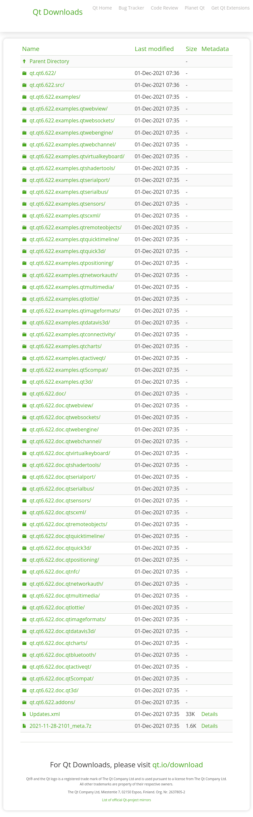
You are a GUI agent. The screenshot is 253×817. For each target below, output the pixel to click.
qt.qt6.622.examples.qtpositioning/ (72, 263)
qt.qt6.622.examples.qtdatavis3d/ (70, 322)
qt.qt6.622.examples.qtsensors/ (67, 203)
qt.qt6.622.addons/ (52, 702)
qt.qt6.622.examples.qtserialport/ (70, 180)
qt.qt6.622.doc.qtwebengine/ (64, 429)
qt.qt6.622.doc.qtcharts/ (58, 643)
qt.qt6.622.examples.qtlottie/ (64, 298)
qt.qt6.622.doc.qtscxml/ (58, 512)
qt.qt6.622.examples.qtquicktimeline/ (74, 239)
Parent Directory (49, 61)
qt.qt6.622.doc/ (48, 393)
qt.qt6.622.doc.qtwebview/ (61, 405)
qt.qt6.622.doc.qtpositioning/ (64, 559)
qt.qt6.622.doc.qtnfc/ (55, 571)
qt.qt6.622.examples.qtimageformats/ (75, 310)
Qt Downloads (58, 12)
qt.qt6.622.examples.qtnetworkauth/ (74, 275)
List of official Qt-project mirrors (126, 800)
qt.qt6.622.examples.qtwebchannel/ (73, 144)
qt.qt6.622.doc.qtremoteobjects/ (68, 524)
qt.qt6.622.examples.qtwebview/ (69, 108)
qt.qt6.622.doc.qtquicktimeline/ (67, 536)
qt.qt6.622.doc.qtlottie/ (57, 607)
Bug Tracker (131, 8)
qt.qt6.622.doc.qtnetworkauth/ (66, 583)
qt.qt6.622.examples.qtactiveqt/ (68, 358)
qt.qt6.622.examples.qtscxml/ (65, 215)
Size (191, 48)
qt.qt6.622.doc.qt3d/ (54, 690)
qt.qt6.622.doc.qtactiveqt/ (61, 666)
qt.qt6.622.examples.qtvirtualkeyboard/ (77, 156)
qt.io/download (177, 764)
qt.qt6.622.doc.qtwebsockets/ (65, 417)
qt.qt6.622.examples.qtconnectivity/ (73, 334)
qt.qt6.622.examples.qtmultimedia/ (72, 287)
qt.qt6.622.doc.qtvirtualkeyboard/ (70, 453)
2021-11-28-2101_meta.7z (61, 725)
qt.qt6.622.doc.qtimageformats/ (68, 619)
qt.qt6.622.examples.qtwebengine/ (71, 132)
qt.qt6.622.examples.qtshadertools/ (72, 168)
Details (209, 714)
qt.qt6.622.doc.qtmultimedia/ (65, 595)
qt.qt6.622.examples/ (55, 96)
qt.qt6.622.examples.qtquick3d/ (68, 251)
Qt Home (102, 8)
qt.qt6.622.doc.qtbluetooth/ (63, 654)
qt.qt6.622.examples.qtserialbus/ (69, 191)
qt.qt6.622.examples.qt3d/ (61, 381)
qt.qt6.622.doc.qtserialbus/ (62, 488)
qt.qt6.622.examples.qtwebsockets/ (72, 120)
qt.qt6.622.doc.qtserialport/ (63, 476)
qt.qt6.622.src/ (47, 85)
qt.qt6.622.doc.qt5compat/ (62, 678)
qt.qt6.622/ (43, 73)
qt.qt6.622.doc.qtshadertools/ (65, 465)
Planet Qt (195, 8)
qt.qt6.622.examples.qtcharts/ (66, 346)
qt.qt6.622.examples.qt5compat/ (69, 369)
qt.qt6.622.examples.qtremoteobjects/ (76, 227)
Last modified (154, 48)
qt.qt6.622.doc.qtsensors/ (60, 500)
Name (31, 48)
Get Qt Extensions (230, 8)
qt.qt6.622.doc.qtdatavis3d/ (63, 631)
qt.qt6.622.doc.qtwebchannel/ (65, 441)
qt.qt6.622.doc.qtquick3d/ (61, 547)
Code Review (164, 8)
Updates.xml (45, 714)
